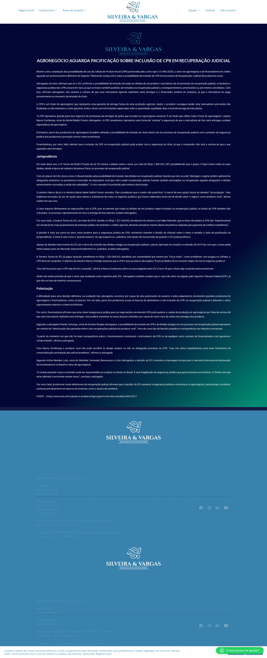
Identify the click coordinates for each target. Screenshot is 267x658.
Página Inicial (26, 10)
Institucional (48, 10)
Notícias (210, 10)
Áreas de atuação (74, 10)
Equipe (194, 10)
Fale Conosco (228, 10)
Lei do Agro (151, 71)
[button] (240, 650)
